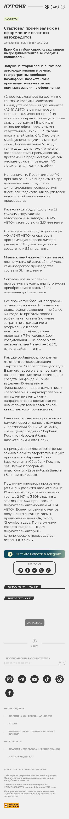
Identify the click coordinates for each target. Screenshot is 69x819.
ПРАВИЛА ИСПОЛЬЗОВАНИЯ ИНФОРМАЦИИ (34, 749)
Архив (13, 724)
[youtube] (34, 679)
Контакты (15, 741)
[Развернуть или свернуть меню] (63, 7)
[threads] (59, 679)
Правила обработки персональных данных (32, 732)
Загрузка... (34, 622)
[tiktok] (47, 679)
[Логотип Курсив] (15, 6)
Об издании (16, 708)
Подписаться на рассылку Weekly (28, 658)
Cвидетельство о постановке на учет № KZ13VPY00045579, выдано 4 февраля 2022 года (30, 785)
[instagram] (9, 679)
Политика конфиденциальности (30, 716)
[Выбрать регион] (47, 7)
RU (55, 6)
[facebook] (9, 693)
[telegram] (22, 679)
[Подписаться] (62, 663)
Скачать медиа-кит (21, 757)
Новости (11, 19)
